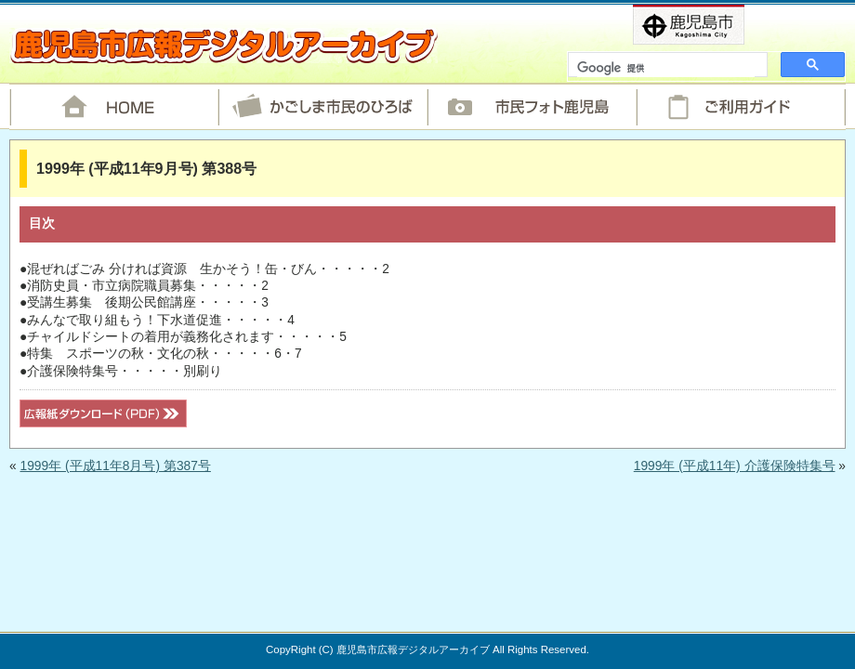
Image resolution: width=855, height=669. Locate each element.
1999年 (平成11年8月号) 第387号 (115, 466)
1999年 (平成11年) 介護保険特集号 (734, 466)
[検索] (666, 68)
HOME (113, 107)
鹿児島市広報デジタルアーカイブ (223, 45)
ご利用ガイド (741, 107)
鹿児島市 (719, 25)
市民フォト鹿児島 (532, 107)
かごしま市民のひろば (323, 107)
